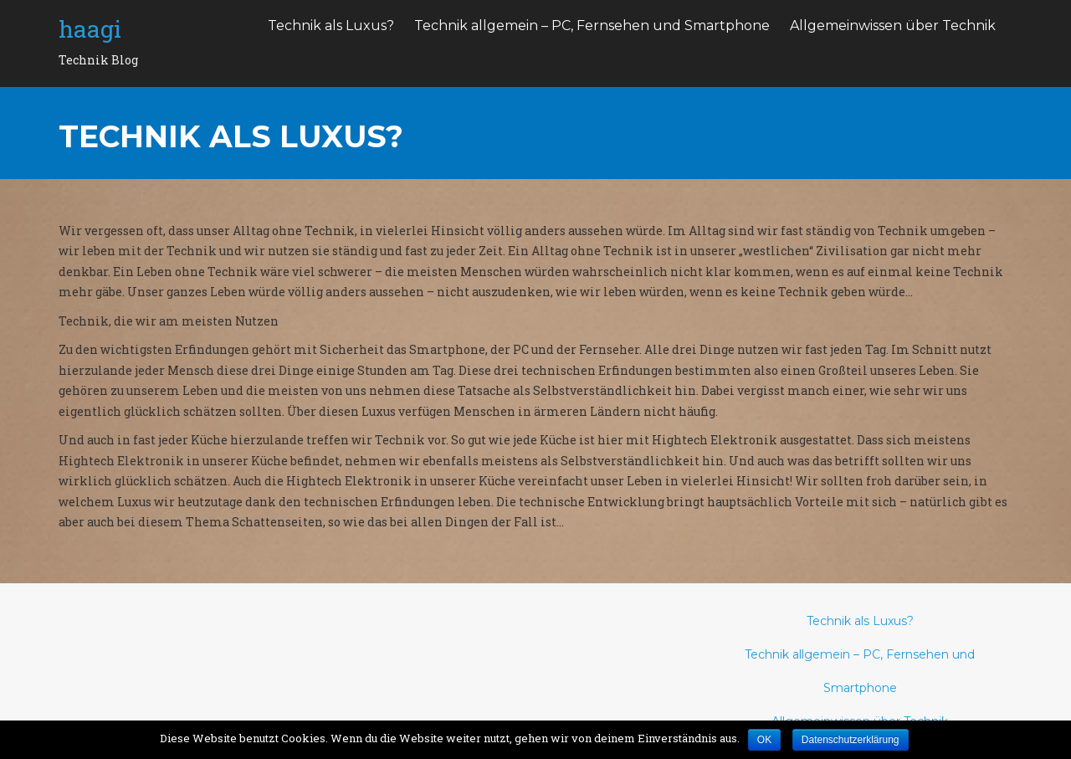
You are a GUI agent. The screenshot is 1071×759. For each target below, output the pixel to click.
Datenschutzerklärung (850, 740)
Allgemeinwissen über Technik (893, 25)
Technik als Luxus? (331, 25)
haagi (90, 28)
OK (764, 740)
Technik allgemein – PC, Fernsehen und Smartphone (592, 25)
